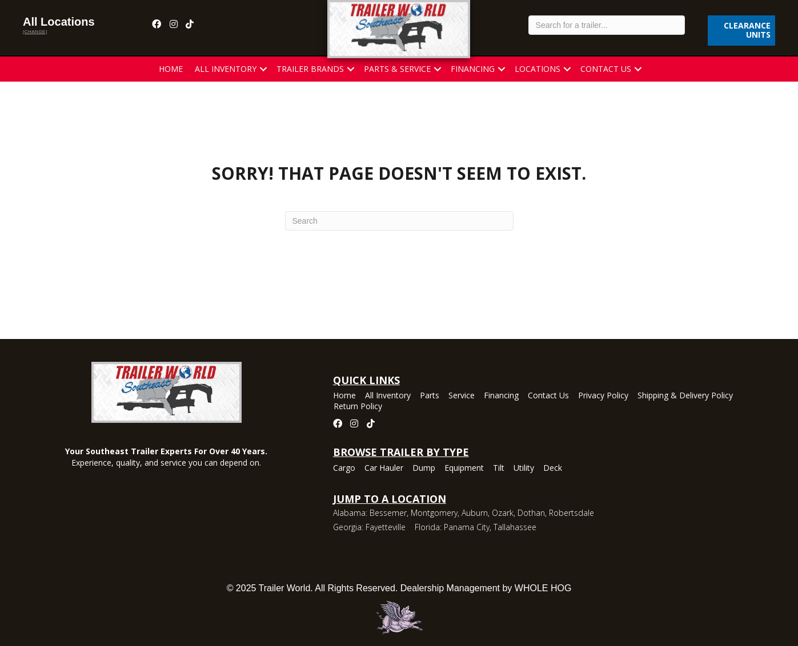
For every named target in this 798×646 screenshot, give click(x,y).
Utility (524, 468)
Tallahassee (515, 527)
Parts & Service (397, 68)
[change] (35, 31)
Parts (429, 396)
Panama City (467, 527)
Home (171, 68)
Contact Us (605, 68)
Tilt (498, 468)
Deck (552, 468)
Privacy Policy (603, 396)
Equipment (464, 468)
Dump (423, 468)
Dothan (531, 512)
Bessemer (388, 512)
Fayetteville (386, 527)
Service (461, 396)
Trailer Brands (310, 68)
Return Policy (358, 406)
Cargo (344, 468)
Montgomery (434, 512)
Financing (473, 68)
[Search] (399, 221)
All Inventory (225, 68)
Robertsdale (571, 512)
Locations (537, 68)
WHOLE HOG (543, 588)
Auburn (475, 512)
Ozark (503, 512)
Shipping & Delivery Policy (685, 396)
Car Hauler (383, 468)
